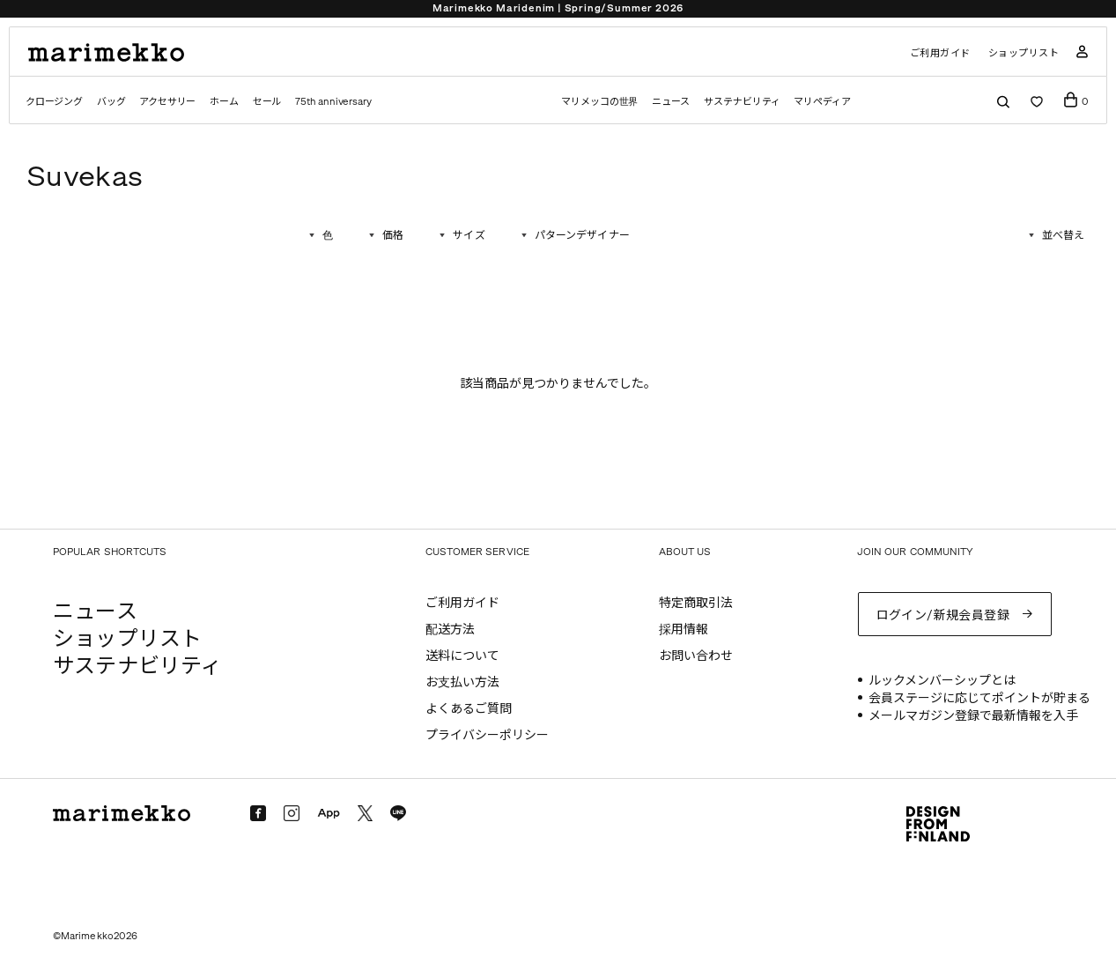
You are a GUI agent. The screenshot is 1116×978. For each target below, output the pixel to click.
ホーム (224, 101)
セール (267, 101)
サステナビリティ (742, 101)
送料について (462, 655)
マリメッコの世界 (599, 101)
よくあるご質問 (468, 708)
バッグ (111, 101)
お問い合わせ (696, 655)
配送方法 (450, 629)
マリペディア (822, 101)
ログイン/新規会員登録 (943, 615)
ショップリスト (1024, 53)
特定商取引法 (696, 603)
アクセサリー (167, 101)
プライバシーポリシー (487, 735)
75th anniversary (333, 101)
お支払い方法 (462, 682)
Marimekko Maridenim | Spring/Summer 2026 (558, 8)
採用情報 (683, 629)
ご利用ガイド (940, 53)
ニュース (671, 101)
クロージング (54, 101)
